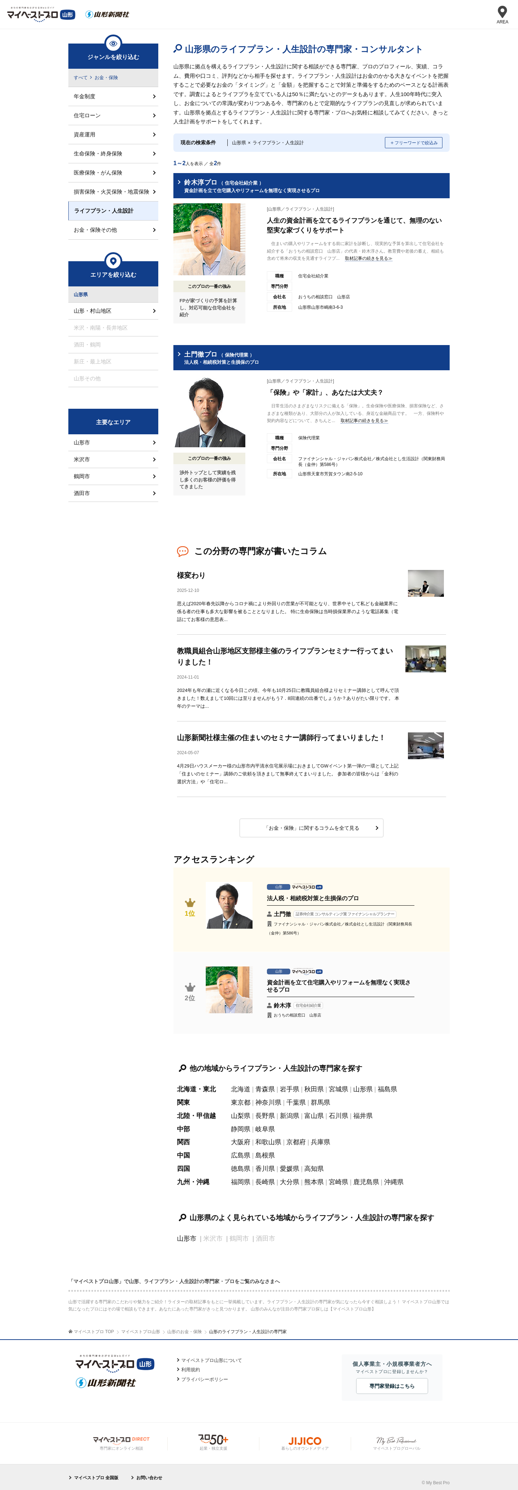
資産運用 (84, 134)
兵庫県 (320, 1139)
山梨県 (240, 1113)
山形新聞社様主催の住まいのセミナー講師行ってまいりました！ (281, 737)
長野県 (265, 1113)
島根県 (265, 1152)
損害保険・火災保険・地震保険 (111, 192)
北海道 (240, 1087)
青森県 (265, 1087)
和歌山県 (268, 1139)
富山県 (314, 1113)
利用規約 (190, 1365)
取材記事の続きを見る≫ (368, 258)
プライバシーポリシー (204, 1375)
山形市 (186, 1234)
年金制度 (84, 96)
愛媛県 (289, 1165)
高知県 (314, 1165)
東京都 (240, 1100)
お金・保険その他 (95, 230)
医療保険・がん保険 (98, 172)
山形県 (363, 1087)
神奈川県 (268, 1100)
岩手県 (289, 1087)
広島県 (240, 1152)
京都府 (296, 1139)
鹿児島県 (366, 1178)
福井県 (363, 1113)
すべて (81, 77)
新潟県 (289, 1113)
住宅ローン (87, 115)
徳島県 (240, 1165)
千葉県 (296, 1100)
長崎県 (265, 1178)
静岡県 (240, 1126)
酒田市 (82, 493)
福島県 (387, 1087)
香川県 (265, 1165)
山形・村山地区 (93, 311)
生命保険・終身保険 (98, 153)
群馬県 (320, 1100)
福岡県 (240, 1178)
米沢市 (82, 459)
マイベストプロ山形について (211, 1356)
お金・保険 (106, 77)
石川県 (338, 1113)
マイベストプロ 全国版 (96, 1473)
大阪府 (240, 1139)
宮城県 (338, 1087)
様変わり (191, 575)
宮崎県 (338, 1178)
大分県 (289, 1178)
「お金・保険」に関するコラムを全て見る (311, 827)
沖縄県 (394, 1178)
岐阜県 (265, 1126)
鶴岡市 (82, 476)
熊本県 (314, 1178)
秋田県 (314, 1087)
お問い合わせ (149, 1473)
